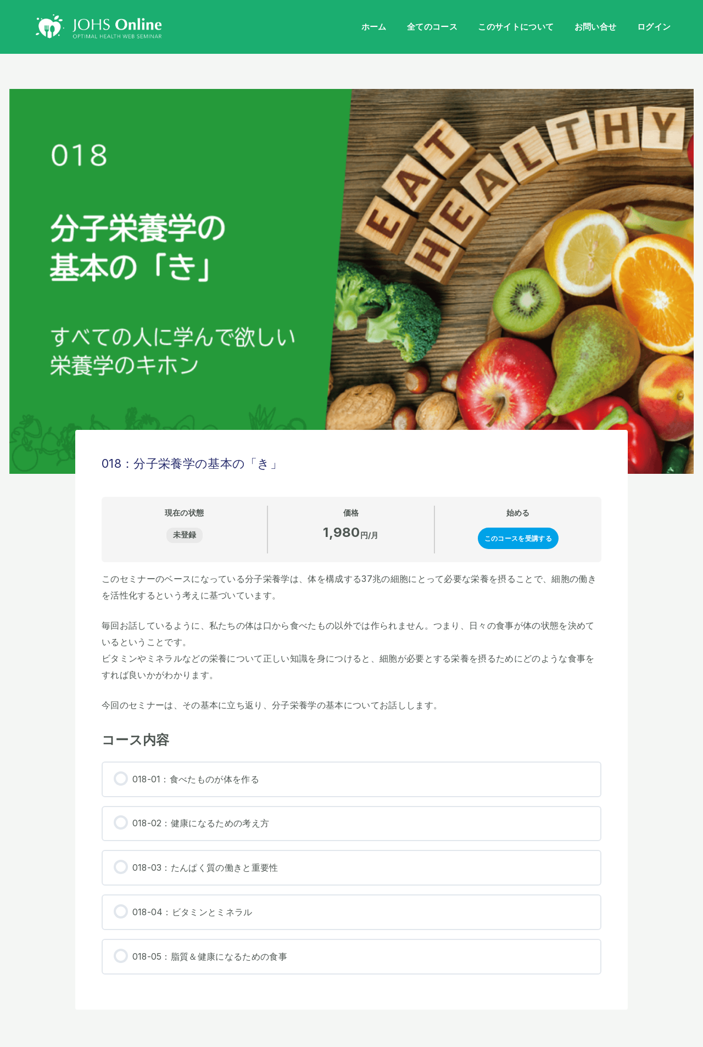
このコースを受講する (518, 538)
